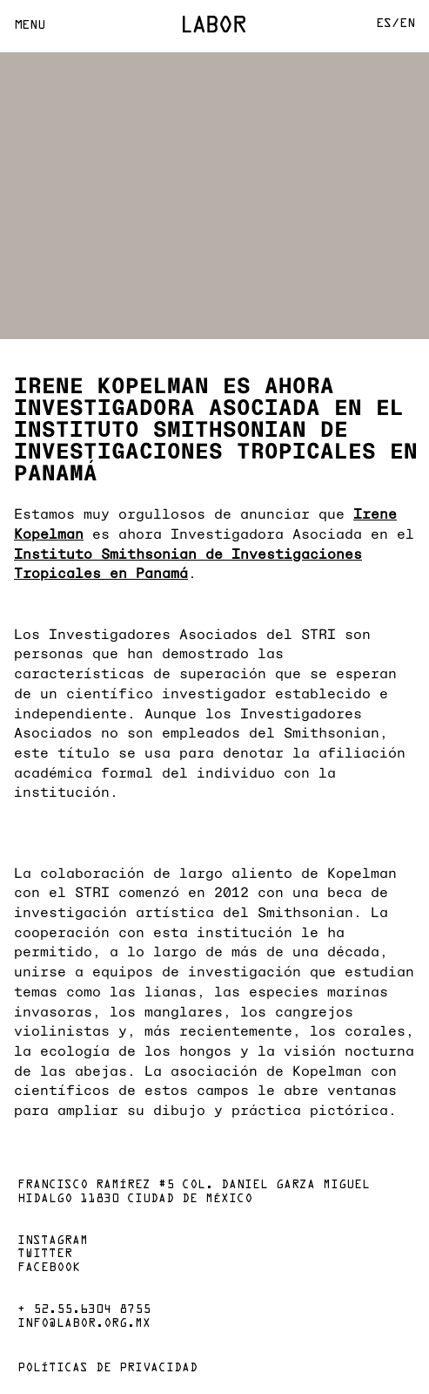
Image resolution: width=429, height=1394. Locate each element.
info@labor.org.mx (84, 1324)
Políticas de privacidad (107, 1368)
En (407, 24)
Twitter (44, 1254)
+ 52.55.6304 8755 (84, 1310)
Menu (29, 25)
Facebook (48, 1268)
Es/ (387, 24)
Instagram (52, 1241)
